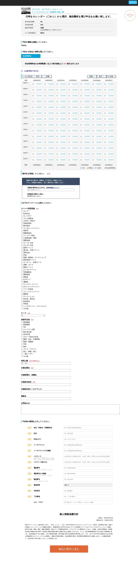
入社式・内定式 (29, 221)
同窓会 (25, 304)
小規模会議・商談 (29, 238)
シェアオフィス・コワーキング (34, 306)
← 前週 (46, 76)
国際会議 (26, 240)
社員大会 (26, 213)
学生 (25, 344)
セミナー (26, 211)
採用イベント (28, 248)
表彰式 (25, 230)
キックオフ (27, 216)
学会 (25, 255)
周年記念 (26, 252)
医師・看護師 (28, 342)
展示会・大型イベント (31, 250)
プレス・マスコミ (29, 349)
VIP (24, 327)
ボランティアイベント (31, 287)
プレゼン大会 (28, 245)
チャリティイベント (30, 284)
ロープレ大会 (28, 243)
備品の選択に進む (69, 551)
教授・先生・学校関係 (31, 339)
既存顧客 (26, 324)
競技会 (25, 277)
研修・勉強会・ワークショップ (34, 257)
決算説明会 (27, 223)
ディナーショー (29, 296)
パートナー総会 (29, 235)
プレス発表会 (28, 218)
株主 (25, 346)
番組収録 (26, 274)
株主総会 (26, 226)
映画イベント (28, 267)
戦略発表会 (27, 233)
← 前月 (36, 76)
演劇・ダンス (28, 265)
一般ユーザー (28, 354)
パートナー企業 (29, 329)
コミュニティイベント (31, 291)
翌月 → (101, 76)
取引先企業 (27, 332)
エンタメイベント (29, 269)
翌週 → (92, 76)
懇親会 (25, 294)
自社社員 (26, 334)
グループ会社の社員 (30, 337)
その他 (25, 309)
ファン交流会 (28, 289)
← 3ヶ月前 (27, 76)
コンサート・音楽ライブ (32, 262)
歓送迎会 (26, 301)
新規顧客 (26, 322)
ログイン (133, 2)
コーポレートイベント (31, 228)
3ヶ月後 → (111, 76)
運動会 (25, 282)
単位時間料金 (27, 56)
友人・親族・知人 (29, 351)
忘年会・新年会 (29, 299)
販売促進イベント (29, 260)
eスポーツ (27, 279)
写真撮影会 (27, 272)
